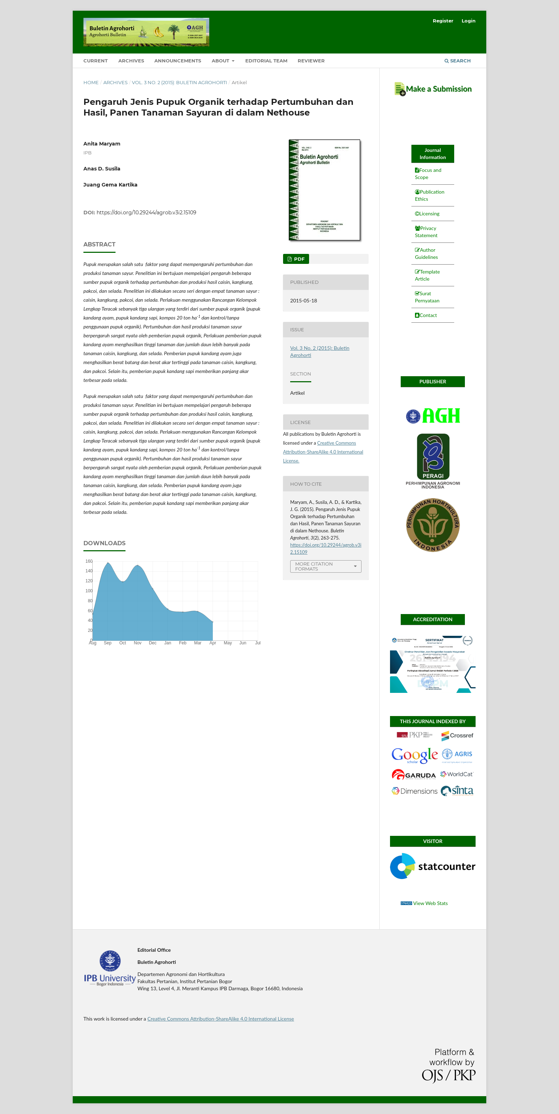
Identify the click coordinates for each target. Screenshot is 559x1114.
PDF (298, 259)
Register (443, 21)
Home (91, 82)
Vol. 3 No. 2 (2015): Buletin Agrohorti (179, 82)
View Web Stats (430, 903)
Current (95, 60)
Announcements (177, 60)
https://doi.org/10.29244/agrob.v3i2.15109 (146, 212)
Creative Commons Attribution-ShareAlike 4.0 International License (323, 452)
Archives (131, 60)
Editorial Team (266, 60)
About (221, 60)
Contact (428, 315)
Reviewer (311, 60)
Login (469, 21)
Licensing (429, 213)
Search (458, 60)
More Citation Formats (314, 566)
